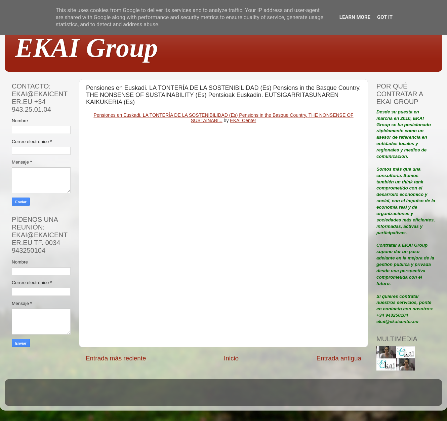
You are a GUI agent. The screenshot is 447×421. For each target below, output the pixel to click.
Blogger (267, 395)
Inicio (231, 358)
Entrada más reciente (116, 358)
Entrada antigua (339, 358)
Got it (385, 17)
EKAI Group (86, 48)
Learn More (354, 17)
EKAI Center (243, 120)
